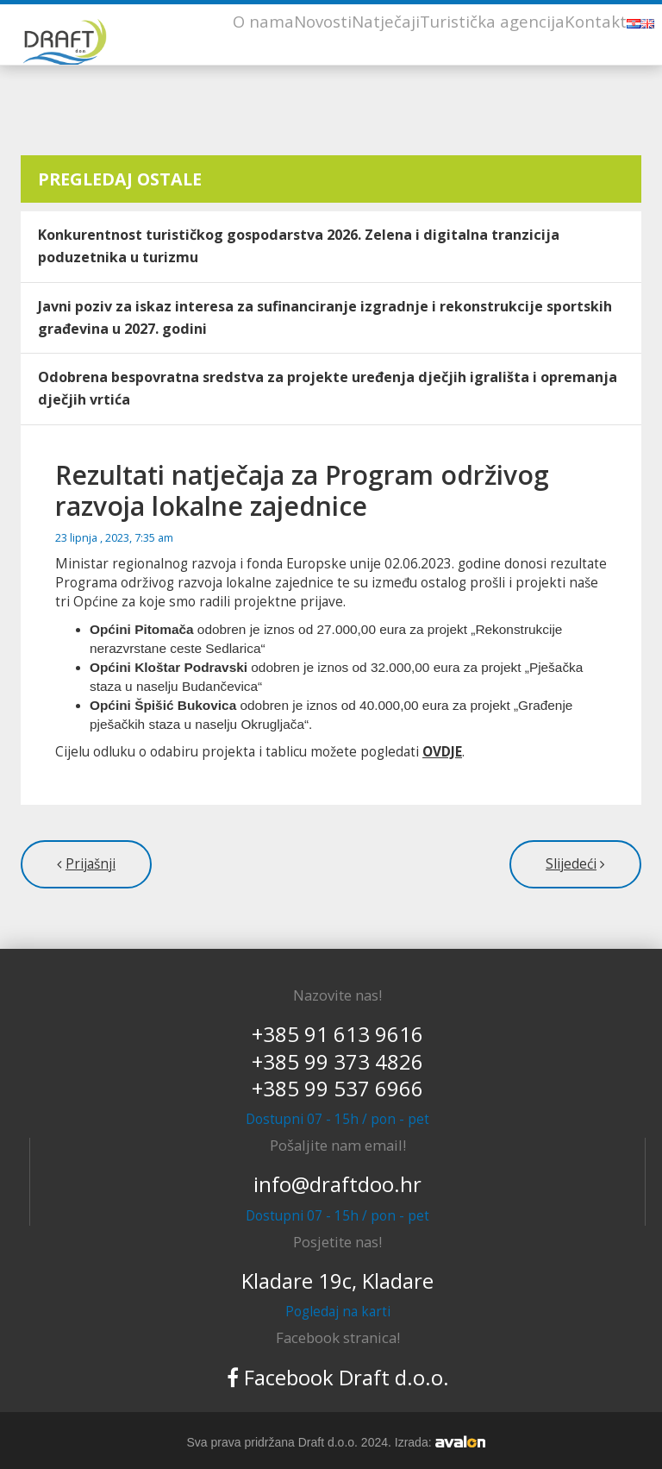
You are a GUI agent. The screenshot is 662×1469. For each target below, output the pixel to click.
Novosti (323, 21)
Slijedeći (571, 864)
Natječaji (386, 21)
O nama (263, 21)
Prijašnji (91, 864)
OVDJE (442, 752)
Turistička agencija (492, 21)
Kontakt (596, 21)
